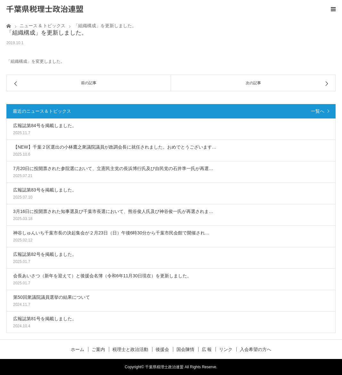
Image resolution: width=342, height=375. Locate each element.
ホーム (77, 349)
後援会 (162, 349)
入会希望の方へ (255, 349)
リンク (225, 349)
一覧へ (317, 111)
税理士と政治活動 (130, 349)
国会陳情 (185, 349)
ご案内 (98, 349)
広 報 (207, 349)
